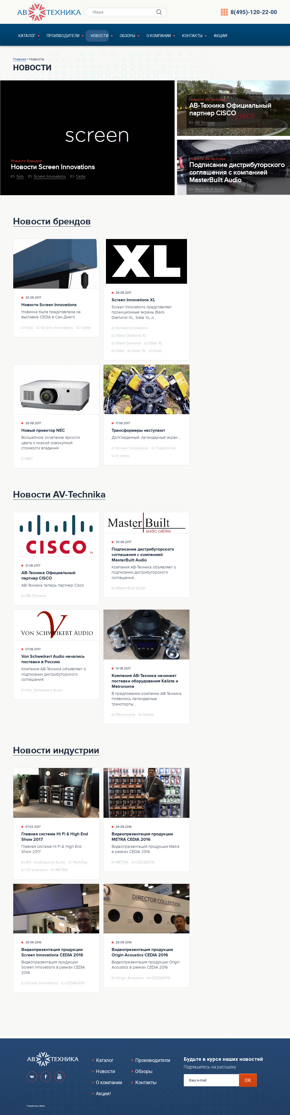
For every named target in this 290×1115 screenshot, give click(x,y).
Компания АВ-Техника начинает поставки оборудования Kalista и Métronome (145, 683)
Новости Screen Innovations (53, 169)
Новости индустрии (56, 753)
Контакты (166, 37)
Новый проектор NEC (43, 432)
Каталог (22, 37)
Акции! (190, 37)
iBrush (42, 1106)
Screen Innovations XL (133, 302)
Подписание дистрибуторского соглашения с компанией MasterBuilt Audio (237, 174)
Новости (86, 37)
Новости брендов (26, 163)
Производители (54, 37)
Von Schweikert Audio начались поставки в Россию (53, 661)
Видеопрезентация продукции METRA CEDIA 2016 (142, 838)
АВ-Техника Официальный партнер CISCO (230, 111)
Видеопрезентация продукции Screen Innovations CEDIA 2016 (52, 954)
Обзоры (110, 37)
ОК (248, 1080)
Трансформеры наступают (138, 432)
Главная (19, 61)
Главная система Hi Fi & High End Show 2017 (54, 838)
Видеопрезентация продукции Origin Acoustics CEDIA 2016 (142, 954)
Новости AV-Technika (207, 101)
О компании (137, 37)
